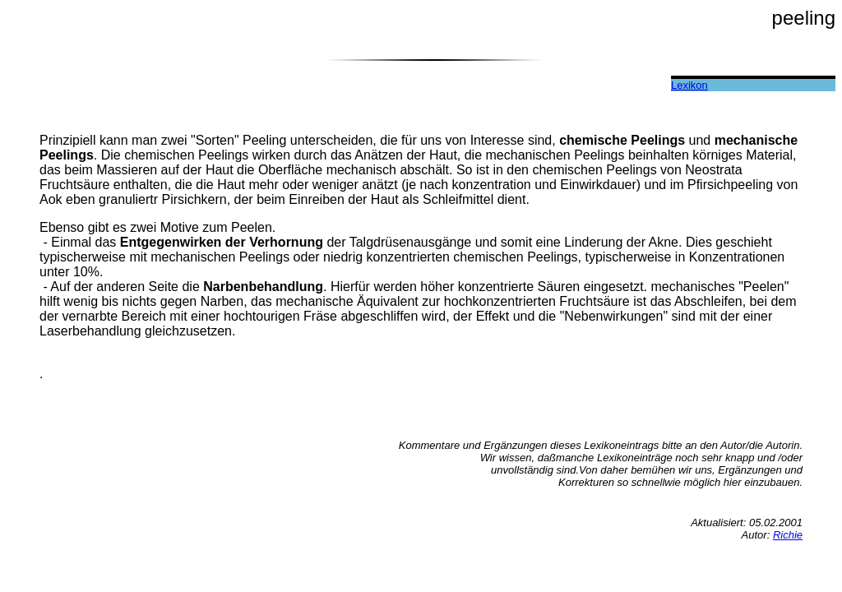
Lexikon (689, 85)
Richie (788, 535)
